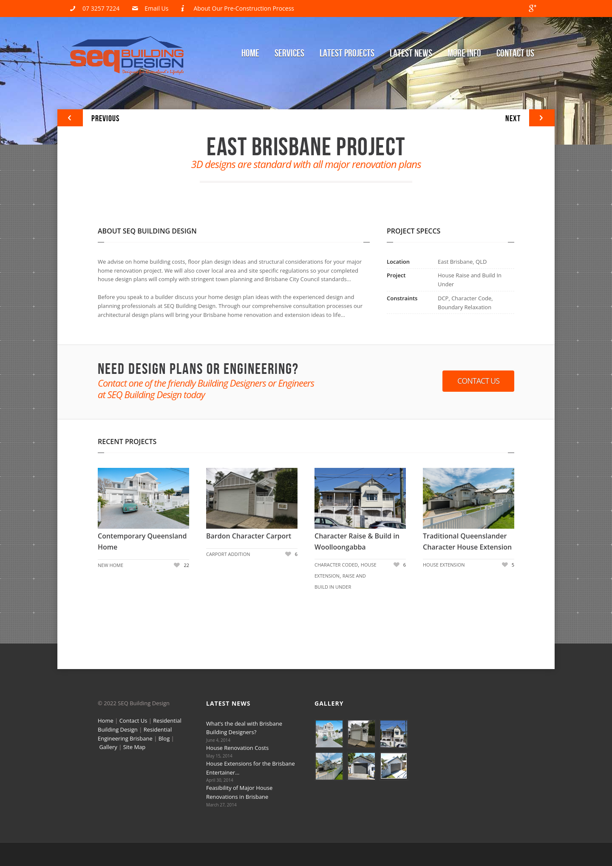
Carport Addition (228, 554)
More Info (464, 53)
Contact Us (515, 53)
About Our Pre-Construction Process (243, 8)
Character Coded (336, 564)
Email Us (156, 8)
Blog (164, 738)
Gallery (108, 747)
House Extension (444, 564)
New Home (110, 565)
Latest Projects (347, 53)
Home (250, 53)
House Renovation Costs (237, 748)
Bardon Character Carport (248, 536)
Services (289, 53)
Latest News (411, 53)
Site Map (134, 747)
